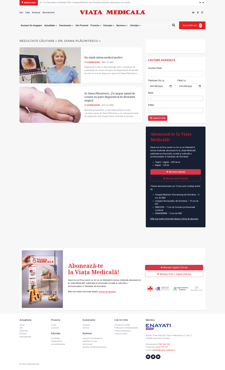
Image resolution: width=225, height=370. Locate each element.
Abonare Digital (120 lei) (174, 267)
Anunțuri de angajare (31, 25)
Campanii (55, 328)
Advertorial (87, 344)
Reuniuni (86, 325)
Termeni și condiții (122, 325)
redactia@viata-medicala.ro (163, 350)
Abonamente (48, 12)
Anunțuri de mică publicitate (94, 347)
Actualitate (50, 25)
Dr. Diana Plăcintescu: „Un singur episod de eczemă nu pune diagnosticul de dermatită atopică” (109, 97)
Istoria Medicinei (58, 344)
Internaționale (25, 336)
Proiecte (96, 25)
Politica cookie (120, 333)
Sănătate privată (90, 341)
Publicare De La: (156, 80)
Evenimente (66, 25)
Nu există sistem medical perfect (103, 57)
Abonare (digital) (175, 171)
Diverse (86, 328)
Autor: (151, 92)
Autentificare (192, 25)
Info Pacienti (81, 25)
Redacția (36, 12)
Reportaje (24, 331)
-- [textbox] (151, 98)
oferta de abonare (107, 291)
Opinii (22, 325)
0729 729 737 (162, 347)
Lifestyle (135, 25)
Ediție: (151, 105)
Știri (21, 12)
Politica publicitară (122, 331)
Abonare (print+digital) (175, 178)
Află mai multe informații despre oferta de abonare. (174, 219)
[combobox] (175, 98)
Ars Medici (55, 338)
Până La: (181, 80)
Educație (108, 25)
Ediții (27, 12)
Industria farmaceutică (92, 338)
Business (122, 25)
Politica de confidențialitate (126, 328)
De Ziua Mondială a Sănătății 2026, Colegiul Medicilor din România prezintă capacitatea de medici (85, 2)
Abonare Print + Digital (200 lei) (174, 274)
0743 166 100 (164, 344)
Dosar (53, 325)
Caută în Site (157, 118)
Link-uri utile (121, 319)
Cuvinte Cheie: (155, 68)
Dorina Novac (93, 62)
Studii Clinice (56, 341)
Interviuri (23, 333)
